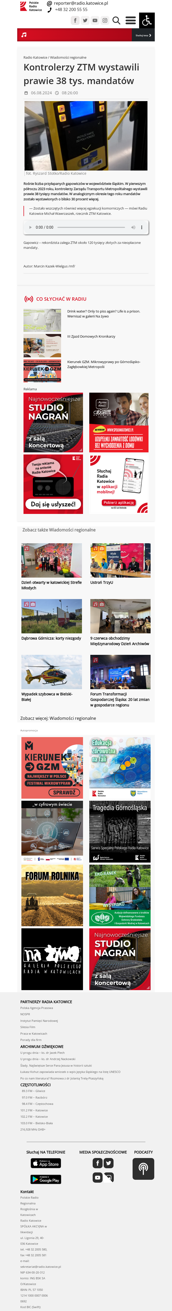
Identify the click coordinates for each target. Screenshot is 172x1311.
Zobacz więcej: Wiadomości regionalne (58, 718)
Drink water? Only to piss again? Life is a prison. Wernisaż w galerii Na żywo (103, 314)
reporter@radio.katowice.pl (80, 3)
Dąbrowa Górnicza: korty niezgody (51, 638)
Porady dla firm (30, 1040)
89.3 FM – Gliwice (32, 1091)
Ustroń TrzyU (101, 582)
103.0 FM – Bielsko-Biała (36, 1123)
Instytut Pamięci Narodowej (39, 1021)
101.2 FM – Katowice (34, 1110)
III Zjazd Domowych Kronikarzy (91, 336)
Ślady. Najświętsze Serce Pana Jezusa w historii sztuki (56, 1065)
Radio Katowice (35, 57)
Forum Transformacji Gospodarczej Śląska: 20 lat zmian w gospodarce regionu (120, 699)
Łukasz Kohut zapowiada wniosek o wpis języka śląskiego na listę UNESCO (70, 1072)
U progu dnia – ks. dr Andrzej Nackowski (47, 1059)
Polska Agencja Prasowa (36, 1008)
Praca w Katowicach (33, 1033)
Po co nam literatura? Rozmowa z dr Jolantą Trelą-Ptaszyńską (61, 1078)
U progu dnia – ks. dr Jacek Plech (42, 1053)
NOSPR (25, 1014)
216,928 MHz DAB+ (32, 1129)
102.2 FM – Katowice (34, 1116)
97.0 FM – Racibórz (33, 1097)
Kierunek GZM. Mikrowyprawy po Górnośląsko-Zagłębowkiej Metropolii (103, 364)
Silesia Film (27, 1027)
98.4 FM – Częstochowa (36, 1104)
